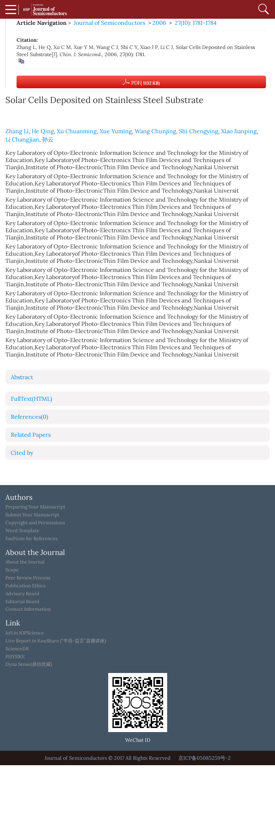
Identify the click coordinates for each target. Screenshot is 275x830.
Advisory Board (22, 594)
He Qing (43, 131)
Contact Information (28, 609)
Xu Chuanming (77, 131)
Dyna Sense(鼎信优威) (28, 664)
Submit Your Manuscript (32, 515)
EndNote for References (31, 539)
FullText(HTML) (31, 398)
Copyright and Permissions (35, 523)
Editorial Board (22, 602)
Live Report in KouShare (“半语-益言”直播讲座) (55, 641)
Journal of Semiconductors (109, 22)
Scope (12, 570)
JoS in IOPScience (24, 633)
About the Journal (25, 562)
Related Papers (31, 434)
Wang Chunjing (155, 131)
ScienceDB (17, 649)
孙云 (48, 139)
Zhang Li (17, 131)
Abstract (22, 377)
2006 (159, 22)
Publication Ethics (25, 586)
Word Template (22, 531)
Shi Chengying (198, 131)
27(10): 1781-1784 (196, 22)
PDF (141, 82)
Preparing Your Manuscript (35, 507)
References (29, 416)
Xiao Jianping (239, 131)
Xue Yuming (116, 131)
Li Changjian (22, 139)
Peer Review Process (27, 578)
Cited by (22, 452)
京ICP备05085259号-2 (204, 758)
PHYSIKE (15, 657)
